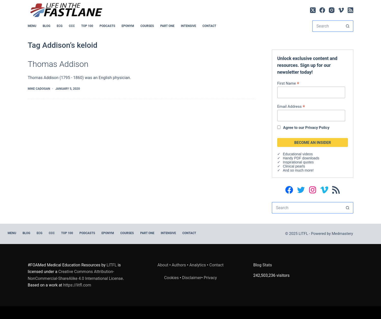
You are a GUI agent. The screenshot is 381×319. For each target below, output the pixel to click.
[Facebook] (322, 10)
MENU (32, 26)
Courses (147, 26)
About (162, 265)
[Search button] (347, 26)
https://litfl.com (77, 285)
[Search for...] (327, 26)
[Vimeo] (341, 10)
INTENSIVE (188, 26)
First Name (288, 83)
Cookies (172, 277)
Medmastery (342, 233)
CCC (72, 26)
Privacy (210, 277)
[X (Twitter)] (313, 10)
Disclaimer (191, 277)
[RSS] (350, 10)
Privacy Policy (317, 127)
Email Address (291, 106)
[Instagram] (331, 10)
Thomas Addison (58, 64)
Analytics (197, 265)
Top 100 (87, 26)
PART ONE (167, 26)
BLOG (46, 26)
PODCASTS (107, 26)
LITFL (112, 265)
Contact (209, 26)
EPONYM (128, 26)
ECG (60, 26)
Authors (179, 265)
